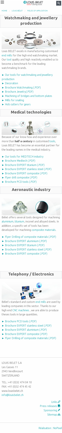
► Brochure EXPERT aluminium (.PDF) (24, 241)
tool (9, 59)
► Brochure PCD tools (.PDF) (19, 181)
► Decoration (10, 83)
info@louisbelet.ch (12, 394)
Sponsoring (52, 410)
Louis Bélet (17, 11)
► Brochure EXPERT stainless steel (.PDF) (26, 169)
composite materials (44, 229)
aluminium (7, 221)
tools (52, 141)
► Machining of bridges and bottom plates (27, 95)
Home (4, 11)
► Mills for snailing (13, 100)
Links (55, 401)
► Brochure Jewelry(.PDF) (17, 91)
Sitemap (53, 414)
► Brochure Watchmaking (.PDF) (21, 87)
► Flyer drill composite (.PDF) (19, 177)
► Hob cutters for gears (16, 104)
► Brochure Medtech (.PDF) (18, 160)
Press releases (50, 405)
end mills (7, 55)
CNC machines (20, 310)
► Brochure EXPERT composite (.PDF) (24, 173)
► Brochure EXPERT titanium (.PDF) (23, 164)
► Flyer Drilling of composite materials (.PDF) (29, 236)
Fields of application (37, 11)
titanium (19, 221)
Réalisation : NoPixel (50, 428)
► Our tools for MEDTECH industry (22, 156)
